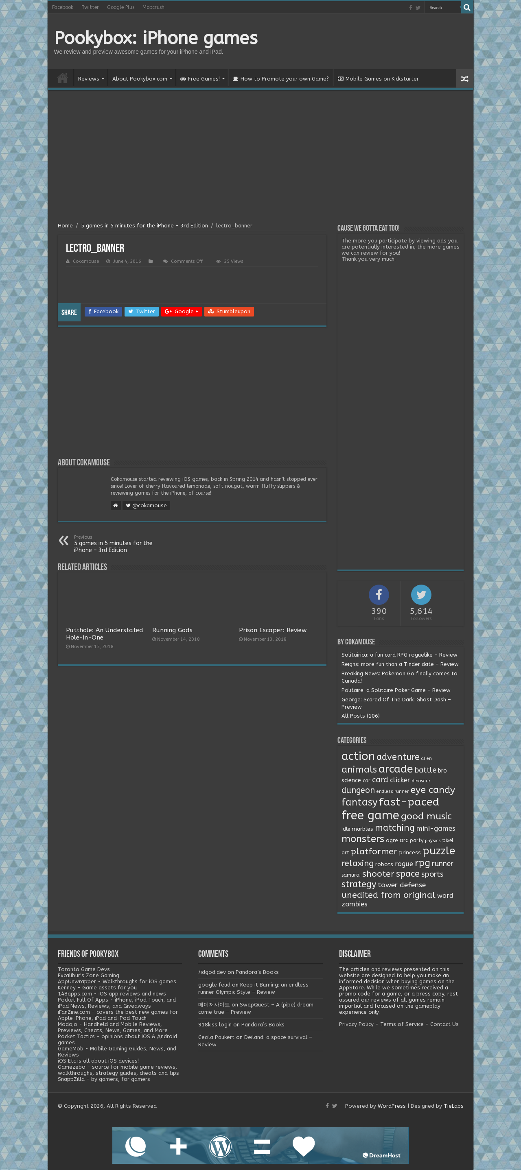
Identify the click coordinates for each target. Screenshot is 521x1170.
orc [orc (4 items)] (404, 840)
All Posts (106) (360, 716)
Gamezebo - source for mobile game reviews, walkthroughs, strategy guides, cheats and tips (118, 1070)
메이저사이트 (214, 1005)
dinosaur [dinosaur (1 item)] (421, 781)
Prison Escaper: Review (272, 630)
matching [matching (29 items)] (395, 828)
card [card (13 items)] (380, 779)
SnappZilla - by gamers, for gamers (104, 1079)
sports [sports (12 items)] (432, 874)
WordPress (392, 1106)
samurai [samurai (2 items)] (351, 875)
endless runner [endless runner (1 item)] (393, 791)
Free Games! (200, 79)
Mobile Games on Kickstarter (378, 79)
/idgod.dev (212, 972)
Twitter (90, 7)
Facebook (62, 7)
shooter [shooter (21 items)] (378, 874)
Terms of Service (402, 1024)
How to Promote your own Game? (281, 79)
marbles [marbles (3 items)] (362, 829)
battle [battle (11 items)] (425, 770)
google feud (214, 985)
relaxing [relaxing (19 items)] (357, 863)
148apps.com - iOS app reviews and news (112, 994)
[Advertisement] (260, 157)
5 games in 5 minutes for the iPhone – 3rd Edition (116, 544)
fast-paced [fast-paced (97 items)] (409, 801)
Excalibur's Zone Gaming (88, 975)
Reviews (88, 79)
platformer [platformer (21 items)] (374, 851)
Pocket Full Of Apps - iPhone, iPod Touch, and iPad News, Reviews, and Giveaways (117, 1003)
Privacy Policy (356, 1024)
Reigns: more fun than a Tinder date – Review (400, 664)
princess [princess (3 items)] (410, 852)
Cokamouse (86, 261)
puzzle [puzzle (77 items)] (438, 851)
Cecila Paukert (216, 1037)
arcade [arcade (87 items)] (396, 769)
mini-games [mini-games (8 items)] (435, 828)
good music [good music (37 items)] (426, 816)
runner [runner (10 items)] (442, 864)
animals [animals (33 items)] (359, 769)
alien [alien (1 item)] (426, 758)
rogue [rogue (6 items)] (404, 864)
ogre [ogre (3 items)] (392, 840)
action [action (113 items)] (358, 756)
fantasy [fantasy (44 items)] (359, 802)
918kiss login (215, 1025)
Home (62, 77)
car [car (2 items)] (366, 781)
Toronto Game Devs (84, 969)
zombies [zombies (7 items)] (354, 904)
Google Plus (120, 7)
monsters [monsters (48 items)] (362, 839)
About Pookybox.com (139, 79)
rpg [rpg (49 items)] (422, 863)
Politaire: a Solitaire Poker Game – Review (396, 690)
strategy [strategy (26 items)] (358, 884)
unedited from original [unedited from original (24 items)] (388, 895)
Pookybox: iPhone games (156, 38)
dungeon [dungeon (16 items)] (358, 790)
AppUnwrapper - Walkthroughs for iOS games (117, 981)
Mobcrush (153, 7)
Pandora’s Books (257, 972)
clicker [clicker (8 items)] (400, 780)
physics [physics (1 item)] (433, 840)
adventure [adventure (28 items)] (398, 757)
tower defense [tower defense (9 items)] (402, 885)
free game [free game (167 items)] (370, 815)
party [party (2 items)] (416, 840)
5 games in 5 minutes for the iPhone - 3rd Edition (144, 226)
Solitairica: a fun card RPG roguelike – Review (399, 655)
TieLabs (454, 1106)
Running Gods (172, 630)
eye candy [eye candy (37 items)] (432, 789)
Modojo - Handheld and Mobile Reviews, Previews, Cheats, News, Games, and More (113, 1027)
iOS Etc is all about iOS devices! (98, 1061)
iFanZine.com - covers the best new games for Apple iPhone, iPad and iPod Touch (118, 1015)
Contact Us (444, 1024)
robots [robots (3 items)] (384, 864)
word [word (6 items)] (445, 895)
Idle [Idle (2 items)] (345, 829)
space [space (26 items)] (408, 874)
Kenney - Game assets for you (97, 987)
